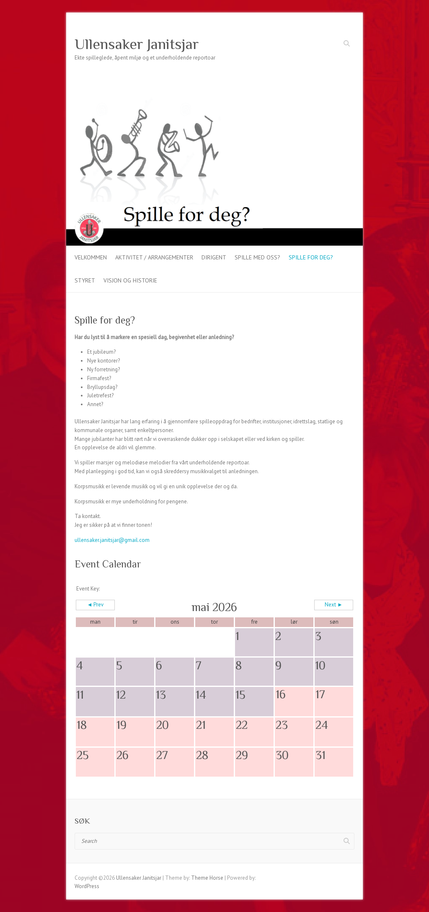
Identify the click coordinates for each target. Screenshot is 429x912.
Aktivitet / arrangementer (154, 257)
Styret (85, 280)
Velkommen (91, 257)
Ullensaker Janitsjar (137, 44)
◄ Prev (95, 604)
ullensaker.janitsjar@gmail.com (112, 540)
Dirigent (214, 257)
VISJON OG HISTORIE (130, 280)
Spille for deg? (311, 257)
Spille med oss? (257, 257)
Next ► (334, 604)
